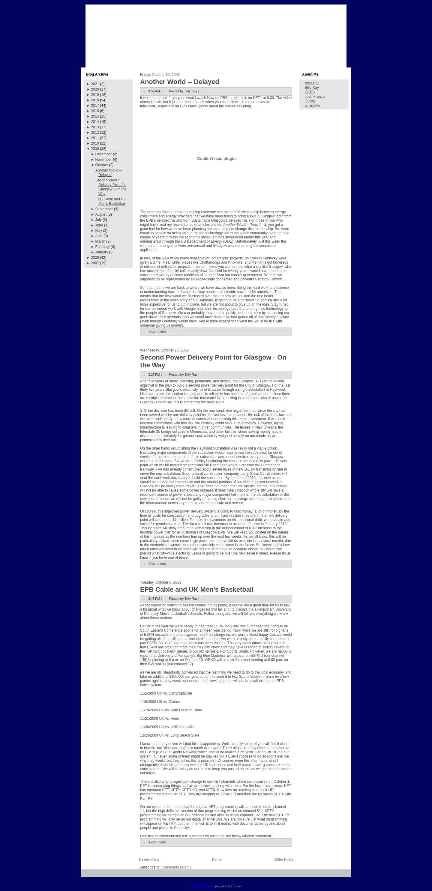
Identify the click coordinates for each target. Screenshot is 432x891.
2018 (95, 100)
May (98, 231)
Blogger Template (201, 886)
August (100, 214)
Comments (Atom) (175, 867)
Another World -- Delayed (108, 172)
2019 (95, 95)
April (99, 236)
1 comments (157, 842)
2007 (95, 263)
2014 (95, 122)
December (103, 154)
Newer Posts (149, 859)
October (101, 165)
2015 (95, 116)
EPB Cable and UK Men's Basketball (110, 201)
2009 (95, 149)
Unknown (312, 105)
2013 (95, 127)
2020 (95, 89)
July (98, 220)
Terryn (310, 101)
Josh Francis (315, 96)
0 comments (157, 331)
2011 (95, 138)
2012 (95, 132)
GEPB (310, 92)
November (103, 159)
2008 (95, 258)
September (104, 209)
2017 (95, 105)
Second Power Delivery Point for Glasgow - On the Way (110, 187)
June (99, 225)
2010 (95, 143)
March (100, 241)
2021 (95, 84)
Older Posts (283, 859)
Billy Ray (312, 87)
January (101, 252)
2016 (95, 111)
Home (217, 859)
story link (231, 626)
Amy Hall (312, 83)
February (102, 247)
